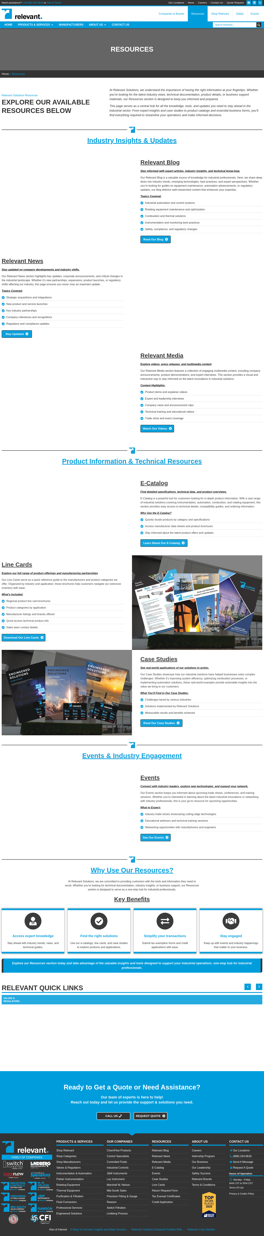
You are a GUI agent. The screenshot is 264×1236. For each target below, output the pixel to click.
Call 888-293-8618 (32, 2)
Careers (202, 2)
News (191, 2)
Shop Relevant (220, 13)
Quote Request (235, 2)
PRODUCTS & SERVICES (74, 1140)
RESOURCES (161, 1140)
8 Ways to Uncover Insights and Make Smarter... (99, 1228)
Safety (240, 13)
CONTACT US (239, 1140)
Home (5, 73)
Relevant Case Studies (201, 1228)
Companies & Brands (171, 13)
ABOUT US (200, 1140)
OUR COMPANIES (120, 1140)
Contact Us (217, 2)
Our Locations (176, 2)
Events (255, 13)
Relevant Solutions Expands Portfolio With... (157, 1228)
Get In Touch (54, 2)
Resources (197, 13)
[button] (248, 985)
